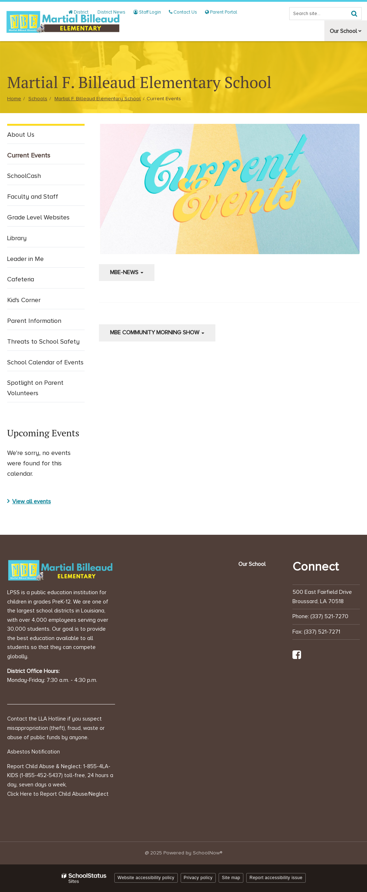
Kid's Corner (35, 302)
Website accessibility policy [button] (146, 877)
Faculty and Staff (32, 196)
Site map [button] (231, 877)
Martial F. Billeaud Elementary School (97, 99)
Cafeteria (31, 281)
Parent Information (45, 322)
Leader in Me (36, 260)
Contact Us (184, 12)
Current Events (39, 157)
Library (17, 238)
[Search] (354, 14)
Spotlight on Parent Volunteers (35, 388)
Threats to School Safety (43, 341)
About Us (20, 135)
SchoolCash (24, 176)
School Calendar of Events (45, 362)
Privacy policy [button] (198, 877)
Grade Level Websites (46, 219)
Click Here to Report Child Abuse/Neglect (58, 794)
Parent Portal (221, 12)
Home (14, 99)
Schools (37, 99)
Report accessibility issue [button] (275, 877)
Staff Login (149, 12)
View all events (31, 501)
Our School (252, 564)
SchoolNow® (207, 853)
